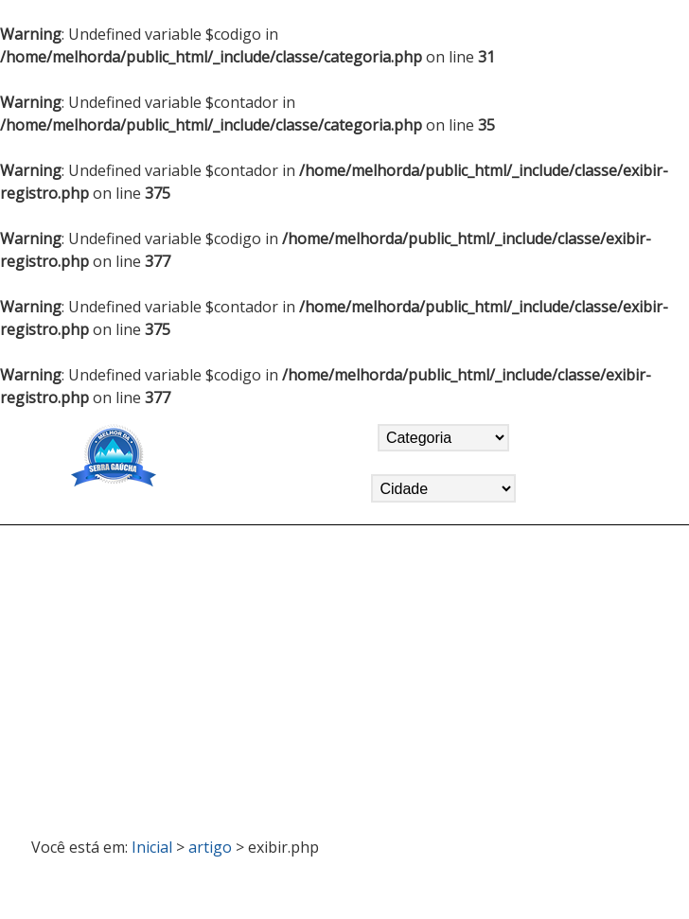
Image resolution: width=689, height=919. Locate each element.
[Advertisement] (344, 672)
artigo (210, 847)
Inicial (152, 847)
